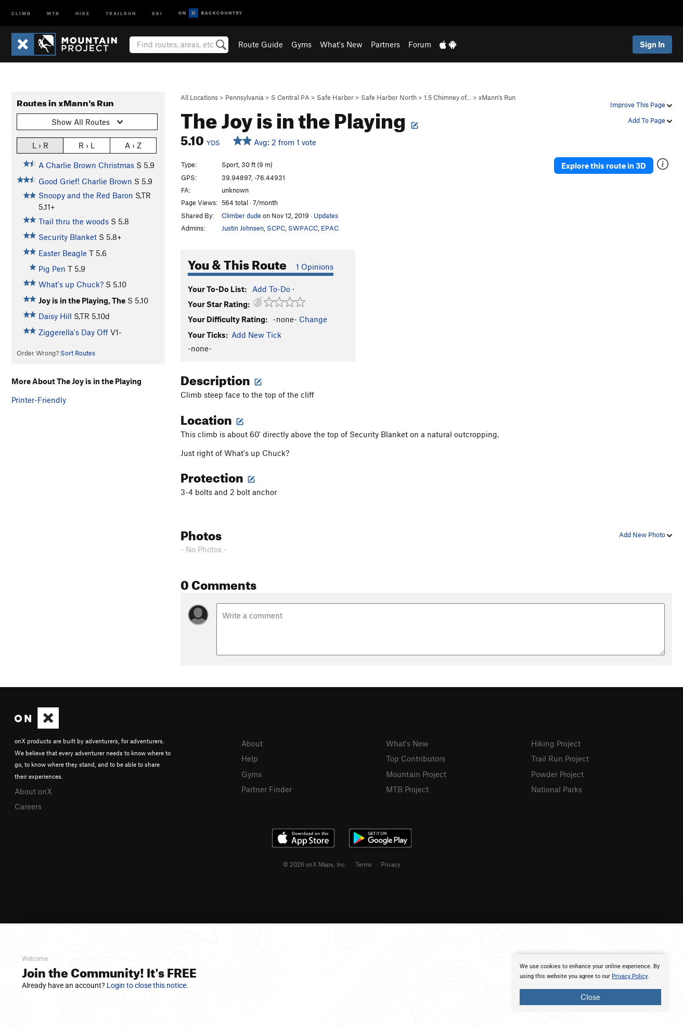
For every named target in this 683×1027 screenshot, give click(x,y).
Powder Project (557, 774)
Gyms (301, 44)
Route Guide (260, 44)
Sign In (652, 44)
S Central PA (290, 97)
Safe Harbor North (389, 97)
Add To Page (650, 120)
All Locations (199, 97)
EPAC (330, 228)
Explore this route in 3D (603, 165)
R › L (87, 145)
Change (313, 319)
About (252, 743)
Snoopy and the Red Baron (85, 195)
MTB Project (407, 789)
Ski (157, 12)
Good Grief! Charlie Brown (85, 181)
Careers (28, 806)
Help (249, 758)
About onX (33, 791)
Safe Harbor (335, 97)
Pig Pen (52, 268)
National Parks (556, 789)
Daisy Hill (55, 316)
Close (590, 996)
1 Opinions (314, 266)
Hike (82, 12)
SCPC (276, 228)
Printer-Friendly (38, 399)
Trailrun (121, 12)
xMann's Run (497, 97)
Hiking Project (556, 743)
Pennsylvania (244, 97)
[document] (590, 983)
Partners (385, 44)
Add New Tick (256, 334)
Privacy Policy (630, 976)
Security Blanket (67, 237)
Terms (363, 864)
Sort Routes (77, 353)
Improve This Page (641, 104)
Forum (419, 44)
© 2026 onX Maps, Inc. (314, 864)
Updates (326, 215)
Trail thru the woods (73, 221)
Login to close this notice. (147, 985)
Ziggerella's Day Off (73, 332)
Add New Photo (645, 534)
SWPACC (303, 228)
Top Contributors (415, 758)
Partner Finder (266, 789)
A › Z (133, 145)
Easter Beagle (62, 253)
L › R (40, 145)
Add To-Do (271, 289)
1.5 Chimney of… (447, 97)
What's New (341, 44)
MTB (53, 12)
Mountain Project (416, 774)
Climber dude (241, 215)
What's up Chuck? (71, 284)
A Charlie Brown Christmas (86, 165)
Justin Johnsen (243, 228)
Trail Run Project (560, 758)
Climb (21, 12)
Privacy (391, 864)
